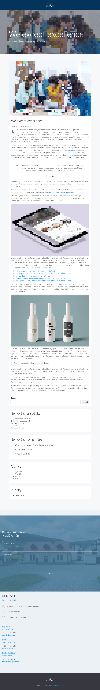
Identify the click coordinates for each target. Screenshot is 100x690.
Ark (10, 41)
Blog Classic (19, 41)
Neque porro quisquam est (20, 421)
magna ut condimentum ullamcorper (61, 192)
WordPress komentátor (23, 445)
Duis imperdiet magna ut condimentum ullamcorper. (33, 276)
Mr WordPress (20, 454)
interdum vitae (70, 150)
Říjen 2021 (19, 472)
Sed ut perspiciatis (17, 423)
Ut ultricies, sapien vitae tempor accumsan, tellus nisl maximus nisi (39, 278)
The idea (14, 426)
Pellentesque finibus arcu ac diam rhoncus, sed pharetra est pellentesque (42, 274)
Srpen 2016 (19, 478)
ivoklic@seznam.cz (9, 648)
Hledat (13, 398)
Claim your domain (17, 428)
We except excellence (27, 121)
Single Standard (26, 449)
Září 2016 (18, 476)
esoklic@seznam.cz (9, 635)
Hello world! (30, 454)
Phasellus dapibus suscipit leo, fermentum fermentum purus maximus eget (42, 281)
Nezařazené (19, 495)
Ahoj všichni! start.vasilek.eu (21, 419)
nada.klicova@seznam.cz (11, 662)
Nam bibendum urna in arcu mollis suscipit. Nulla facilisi (34, 271)
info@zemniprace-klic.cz (16, 617)
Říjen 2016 (19, 474)
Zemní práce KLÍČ (57, 685)
